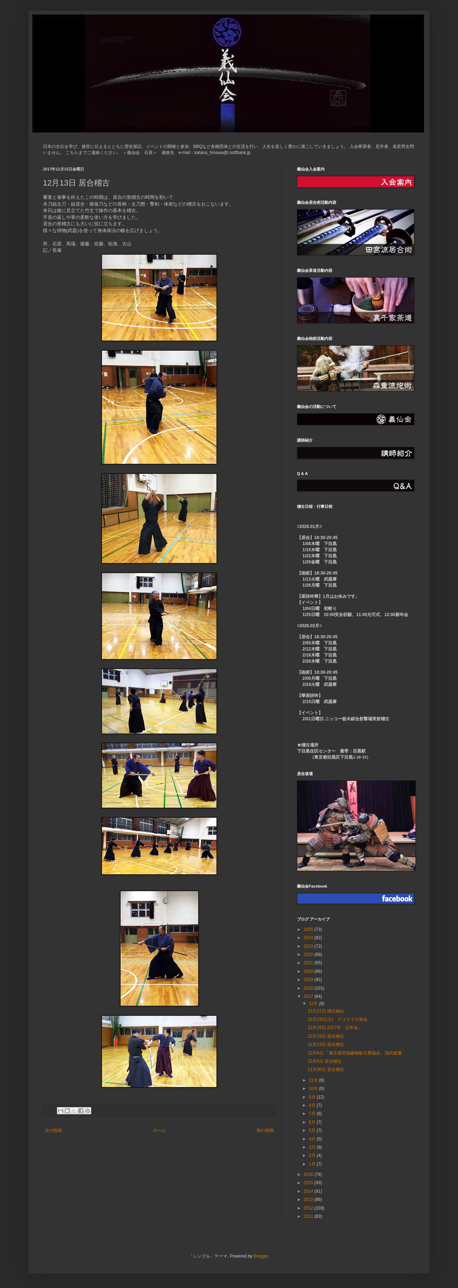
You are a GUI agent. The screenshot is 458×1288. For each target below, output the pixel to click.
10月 (314, 1088)
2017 (309, 996)
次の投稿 (53, 1130)
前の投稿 (265, 1130)
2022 (309, 954)
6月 (313, 1122)
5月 (313, 1130)
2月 (313, 1155)
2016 (309, 1174)
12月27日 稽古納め (326, 1011)
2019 (309, 979)
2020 (309, 971)
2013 (309, 1199)
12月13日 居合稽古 (326, 1044)
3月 (313, 1147)
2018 (309, 988)
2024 (309, 937)
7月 (313, 1113)
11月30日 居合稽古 (326, 1069)
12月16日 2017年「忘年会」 (335, 1027)
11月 (314, 1080)
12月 (314, 1003)
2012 (309, 1208)
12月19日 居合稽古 (326, 1036)
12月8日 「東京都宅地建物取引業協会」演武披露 (355, 1053)
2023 (309, 946)
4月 (313, 1139)
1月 (313, 1164)
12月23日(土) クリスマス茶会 (337, 1019)
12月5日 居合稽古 (325, 1061)
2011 (309, 1216)
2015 (309, 1182)
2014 (309, 1191)
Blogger (261, 1256)
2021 (309, 962)
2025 (309, 929)
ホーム (159, 1130)
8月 (313, 1105)
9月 (313, 1097)
